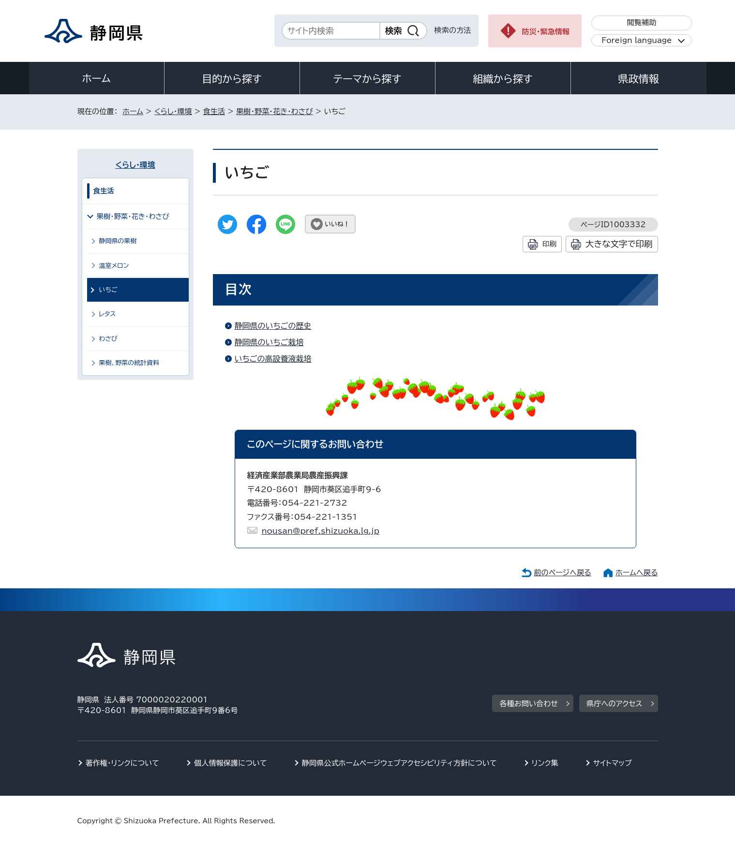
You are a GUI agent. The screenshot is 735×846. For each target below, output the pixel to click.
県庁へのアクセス (614, 703)
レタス (107, 314)
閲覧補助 (641, 22)
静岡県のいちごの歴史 (273, 326)
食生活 (214, 111)
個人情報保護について (230, 763)
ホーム (96, 78)
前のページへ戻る (562, 572)
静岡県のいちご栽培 (269, 342)
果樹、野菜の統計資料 (129, 363)
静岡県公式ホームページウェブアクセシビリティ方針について (399, 763)
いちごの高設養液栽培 (273, 359)
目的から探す (232, 78)
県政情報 (638, 78)
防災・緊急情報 (546, 31)
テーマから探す (367, 78)
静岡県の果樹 (118, 241)
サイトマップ (612, 763)
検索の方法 (453, 30)
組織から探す (503, 78)
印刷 (549, 244)
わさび (108, 338)
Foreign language (636, 40)
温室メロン (114, 266)
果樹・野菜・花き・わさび (274, 111)
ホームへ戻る (636, 572)
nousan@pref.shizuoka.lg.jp (321, 531)
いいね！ (337, 224)
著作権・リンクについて (123, 763)
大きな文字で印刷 (619, 244)
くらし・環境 (173, 111)
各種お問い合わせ (528, 703)
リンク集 (545, 763)
